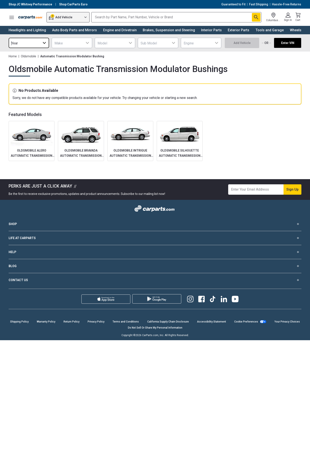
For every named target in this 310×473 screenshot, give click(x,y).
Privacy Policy (96, 321)
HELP (155, 252)
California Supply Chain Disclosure (168, 321)
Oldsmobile (28, 56)
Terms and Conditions (126, 321)
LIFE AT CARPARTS (155, 238)
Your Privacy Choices (287, 321)
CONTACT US (155, 280)
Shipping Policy (19, 321)
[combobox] (29, 43)
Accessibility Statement (211, 321)
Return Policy (71, 321)
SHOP (155, 224)
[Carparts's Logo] (30, 17)
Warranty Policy (46, 321)
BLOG (155, 266)
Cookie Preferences (246, 321)
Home (13, 56)
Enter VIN (287, 43)
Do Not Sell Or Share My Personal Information (155, 327)
